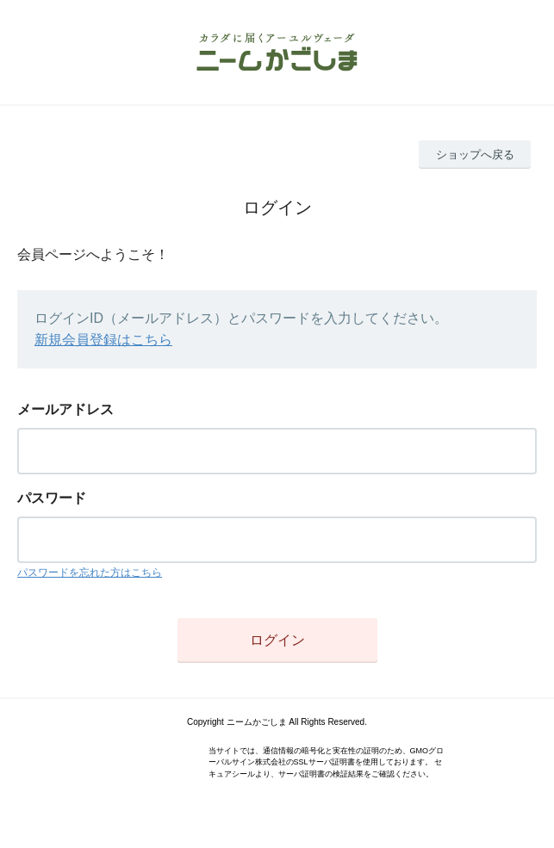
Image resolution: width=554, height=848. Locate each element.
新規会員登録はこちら (103, 339)
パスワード (51, 498)
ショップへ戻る (475, 154)
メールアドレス (65, 409)
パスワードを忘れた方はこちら (89, 572)
